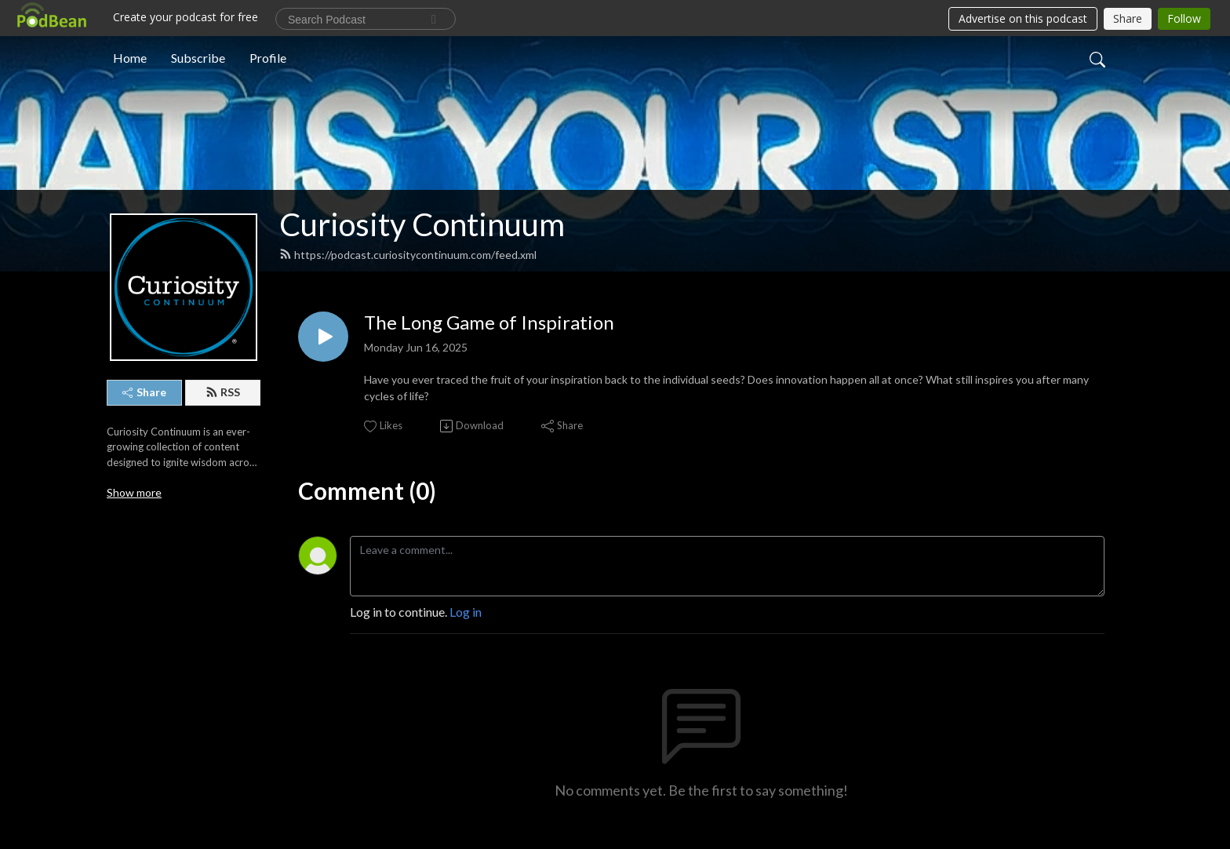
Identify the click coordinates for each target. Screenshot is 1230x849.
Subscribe (198, 57)
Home (130, 57)
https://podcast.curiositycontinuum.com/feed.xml (408, 254)
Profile (267, 57)
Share (144, 392)
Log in (465, 611)
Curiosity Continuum (422, 224)
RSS (223, 392)
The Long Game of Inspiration (489, 322)
